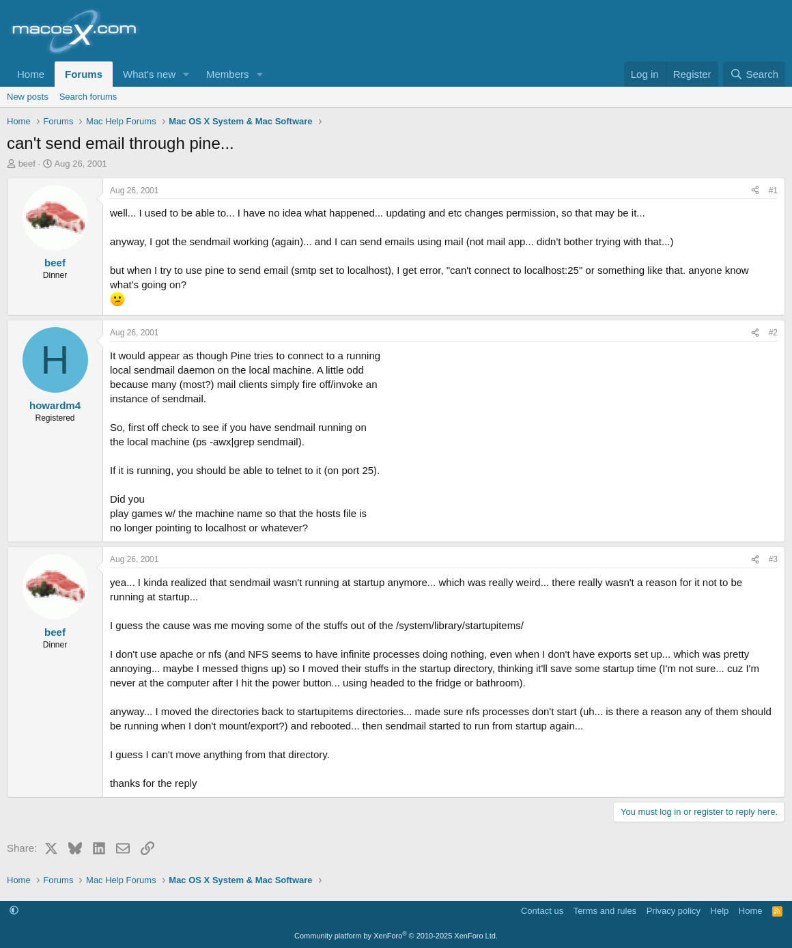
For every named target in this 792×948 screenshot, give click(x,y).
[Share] (755, 191)
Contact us (542, 911)
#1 (773, 190)
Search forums (88, 97)
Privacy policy (674, 911)
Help (720, 911)
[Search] (754, 74)
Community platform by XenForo (396, 936)
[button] (186, 74)
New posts (27, 97)
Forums (83, 74)
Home (30, 74)
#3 (773, 559)
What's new (149, 74)
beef (27, 163)
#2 (773, 332)
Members (227, 74)
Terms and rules (605, 911)
